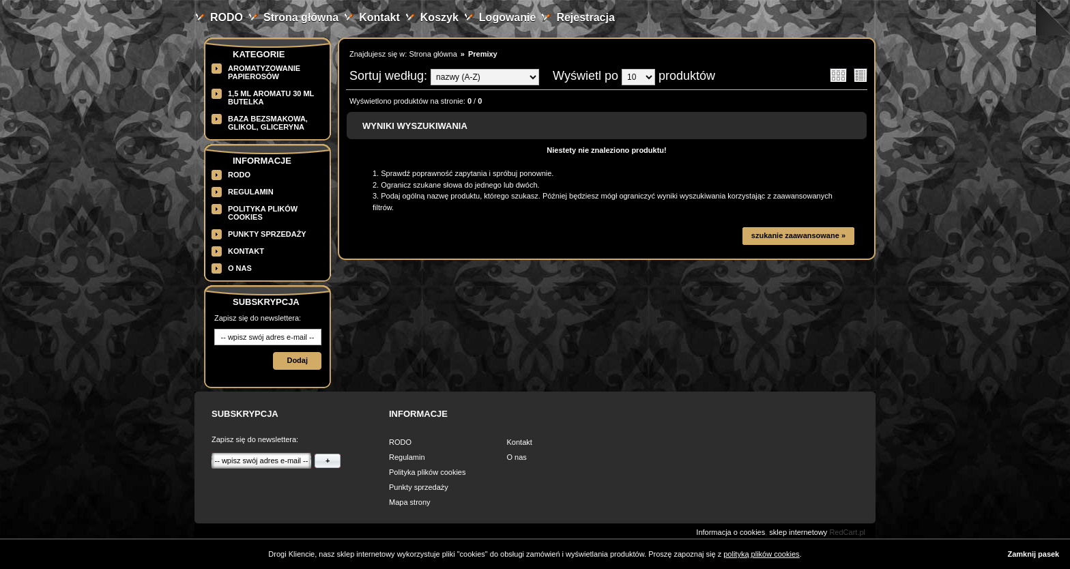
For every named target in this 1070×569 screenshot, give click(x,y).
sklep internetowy (798, 532)
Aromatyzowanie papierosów (264, 72)
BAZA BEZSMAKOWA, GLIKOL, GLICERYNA (268, 123)
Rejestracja (585, 17)
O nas (240, 268)
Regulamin (251, 192)
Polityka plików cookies (427, 472)
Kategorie (259, 54)
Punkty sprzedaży (267, 234)
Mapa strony (410, 502)
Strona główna (300, 17)
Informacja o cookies (730, 532)
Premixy (482, 54)
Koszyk (439, 17)
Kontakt (379, 17)
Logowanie (507, 17)
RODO (226, 17)
